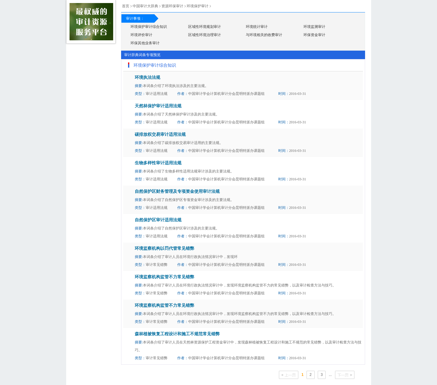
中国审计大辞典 (145, 6)
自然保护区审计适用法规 (158, 220)
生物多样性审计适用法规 (158, 163)
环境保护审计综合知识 (148, 27)
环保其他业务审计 (145, 43)
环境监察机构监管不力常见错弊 (164, 277)
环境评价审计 (141, 35)
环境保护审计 (197, 6)
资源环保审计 (172, 6)
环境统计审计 (257, 27)
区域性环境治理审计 (204, 35)
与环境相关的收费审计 (264, 35)
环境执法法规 (147, 77)
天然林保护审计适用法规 (158, 106)
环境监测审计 (314, 27)
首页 (125, 6)
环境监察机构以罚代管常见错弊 (164, 248)
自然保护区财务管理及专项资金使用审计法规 (177, 191)
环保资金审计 (314, 35)
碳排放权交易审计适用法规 (160, 134)
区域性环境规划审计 (204, 27)
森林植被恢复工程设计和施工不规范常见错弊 (177, 334)
